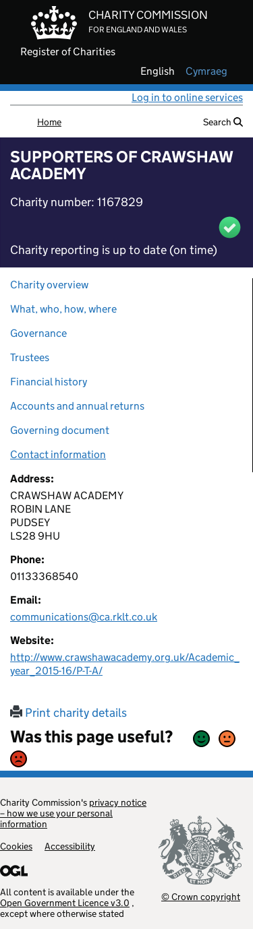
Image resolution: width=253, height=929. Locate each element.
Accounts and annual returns (77, 405)
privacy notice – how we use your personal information (73, 813)
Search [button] (223, 122)
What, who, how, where (63, 308)
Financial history (48, 381)
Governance (38, 333)
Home (49, 122)
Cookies (16, 846)
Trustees (29, 357)
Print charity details (68, 712)
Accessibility (70, 846)
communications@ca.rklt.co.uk (83, 616)
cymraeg (206, 71)
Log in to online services (187, 97)
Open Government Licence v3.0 (65, 903)
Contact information (58, 454)
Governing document (59, 430)
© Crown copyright (200, 896)
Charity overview (49, 284)
